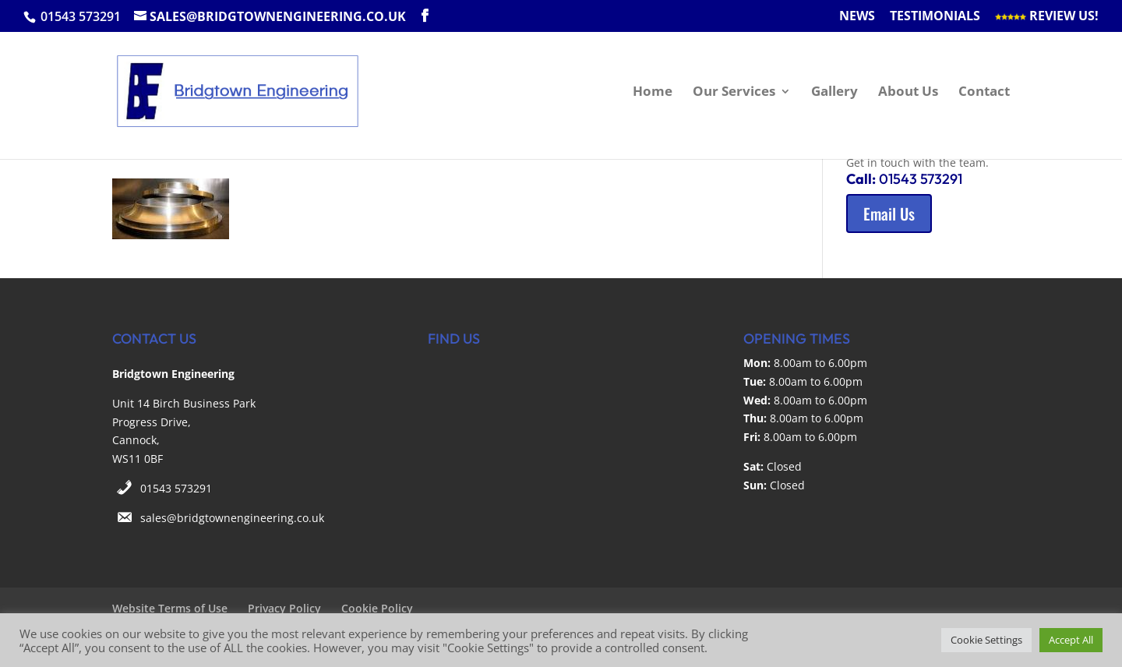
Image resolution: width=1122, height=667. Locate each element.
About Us (908, 93)
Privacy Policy (284, 608)
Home (652, 93)
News (857, 16)
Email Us (889, 213)
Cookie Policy (377, 608)
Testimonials (935, 16)
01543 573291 (176, 488)
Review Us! (1047, 16)
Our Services (734, 93)
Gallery (834, 93)
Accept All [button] (1071, 640)
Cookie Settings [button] (986, 640)
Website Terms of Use (170, 608)
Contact (984, 93)
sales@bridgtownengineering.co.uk (232, 517)
